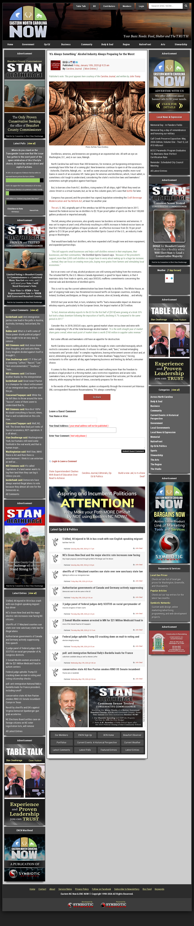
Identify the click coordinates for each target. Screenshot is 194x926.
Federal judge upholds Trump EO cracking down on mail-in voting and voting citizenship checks (23, 675)
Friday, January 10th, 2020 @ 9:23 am (91, 65)
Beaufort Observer (132, 736)
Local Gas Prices (158, 575)
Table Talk (81, 6)
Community (86, 44)
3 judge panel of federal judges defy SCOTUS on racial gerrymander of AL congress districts (23, 651)
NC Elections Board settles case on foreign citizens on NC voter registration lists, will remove (23, 722)
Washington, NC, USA (169, 284)
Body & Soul (107, 44)
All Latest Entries (14, 731)
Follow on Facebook (101, 889)
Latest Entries (132, 751)
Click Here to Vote (15, 209)
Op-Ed (47, 44)
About (52, 889)
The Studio (155, 469)
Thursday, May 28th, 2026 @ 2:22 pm (82, 616)
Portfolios (61, 744)
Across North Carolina (161, 396)
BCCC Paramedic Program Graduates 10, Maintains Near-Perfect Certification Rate (168, 154)
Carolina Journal (74, 68)
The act (54, 207)
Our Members (61, 736)
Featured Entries (109, 751)
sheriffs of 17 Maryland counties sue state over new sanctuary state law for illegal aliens (24, 628)
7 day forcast (174, 270)
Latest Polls (85, 751)
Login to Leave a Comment (64, 462)
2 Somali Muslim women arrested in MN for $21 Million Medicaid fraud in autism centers (23, 663)
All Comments (12, 494)
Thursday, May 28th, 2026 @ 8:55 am (82, 648)
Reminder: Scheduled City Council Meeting (166, 164)
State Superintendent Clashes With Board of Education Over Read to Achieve (63, 476)
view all (31, 143)
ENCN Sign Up (85, 736)
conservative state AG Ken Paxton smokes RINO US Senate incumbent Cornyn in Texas (23, 699)
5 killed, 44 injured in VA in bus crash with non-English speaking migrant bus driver (23, 604)
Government (28, 44)
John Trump (135, 76)
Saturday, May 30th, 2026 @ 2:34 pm (82, 567)
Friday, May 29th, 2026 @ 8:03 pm (82, 583)
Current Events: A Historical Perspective (97, 744)
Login (141, 6)
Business (66, 44)
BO (94, 6)
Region (126, 44)
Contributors (109, 6)
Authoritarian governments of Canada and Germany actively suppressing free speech (24, 639)
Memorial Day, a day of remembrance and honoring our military (168, 132)
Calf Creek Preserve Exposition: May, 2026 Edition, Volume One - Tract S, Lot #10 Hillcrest (169, 142)
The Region (156, 464)
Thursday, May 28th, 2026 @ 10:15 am (83, 632)
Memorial (155, 436)
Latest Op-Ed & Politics (64, 531)
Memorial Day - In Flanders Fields (166, 125)
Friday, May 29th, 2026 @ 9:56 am (82, 599)
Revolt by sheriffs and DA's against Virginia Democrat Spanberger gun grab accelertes (22, 711)
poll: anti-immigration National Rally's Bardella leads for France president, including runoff (23, 687)
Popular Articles (158, 590)
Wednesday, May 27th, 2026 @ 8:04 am (83, 681)
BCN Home (109, 736)
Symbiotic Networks (160, 602)
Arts (163, 44)
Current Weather (132, 744)
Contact (42, 889)
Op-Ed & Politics (158, 446)
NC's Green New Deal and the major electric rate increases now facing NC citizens (24, 616)
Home (10, 44)
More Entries (90, 68)
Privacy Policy (82, 889)
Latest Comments (61, 751)
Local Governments (160, 427)
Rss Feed (147, 889)
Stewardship (181, 44)
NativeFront (145, 44)
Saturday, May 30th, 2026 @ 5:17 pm (82, 550)
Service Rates (65, 889)
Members (127, 6)
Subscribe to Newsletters (126, 889)
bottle (130, 190)
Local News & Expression (163, 432)
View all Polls (34, 210)
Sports (153, 450)
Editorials (103, 474)
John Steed (138, 550)
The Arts (154, 459)
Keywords (159, 889)
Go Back (97, 397)
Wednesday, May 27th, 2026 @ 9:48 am (83, 664)
